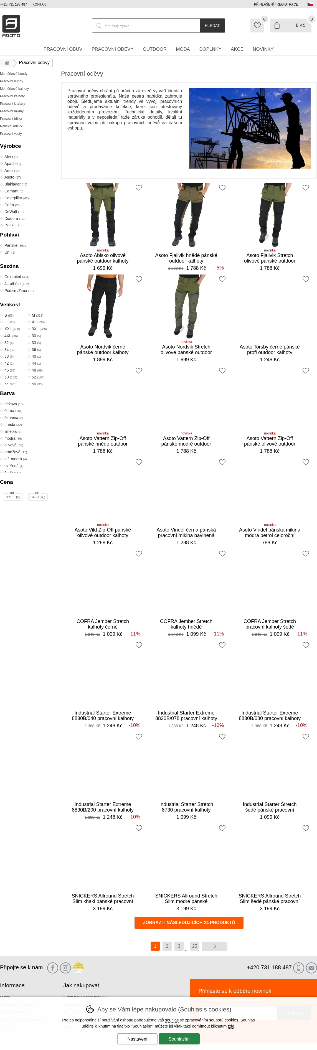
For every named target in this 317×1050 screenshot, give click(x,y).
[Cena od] (12, 497)
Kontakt (40, 4)
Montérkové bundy (13, 74)
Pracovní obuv (63, 49)
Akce (237, 49)
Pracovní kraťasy (12, 104)
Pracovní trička (11, 119)
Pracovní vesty (11, 134)
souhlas (172, 1020)
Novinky (263, 49)
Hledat (212, 25)
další (214, 946)
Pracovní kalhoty (12, 96)
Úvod (8, 62)
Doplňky (210, 49)
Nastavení (137, 1039)
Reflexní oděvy (11, 126)
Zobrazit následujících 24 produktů (189, 922)
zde (231, 1026)
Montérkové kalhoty (14, 89)
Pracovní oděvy (112, 49)
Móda (183, 49)
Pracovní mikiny (12, 111)
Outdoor (155, 49)
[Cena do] (38, 497)
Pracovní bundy (11, 81)
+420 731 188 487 (13, 4)
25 (194, 946)
